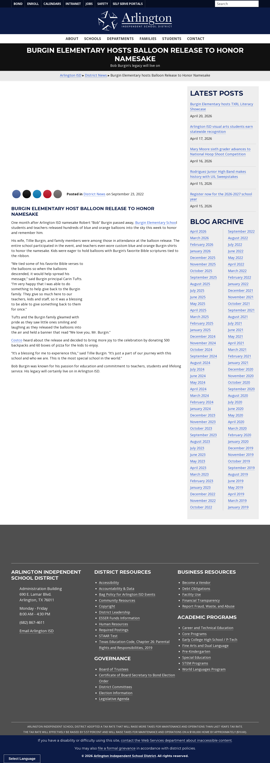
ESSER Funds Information (119, 618)
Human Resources (113, 624)
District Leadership (114, 612)
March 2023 (199, 474)
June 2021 (235, 330)
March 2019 (237, 500)
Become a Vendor (196, 582)
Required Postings (113, 630)
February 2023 (201, 481)
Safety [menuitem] (102, 4)
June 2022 (235, 251)
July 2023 (197, 448)
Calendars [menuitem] (52, 4)
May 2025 (197, 303)
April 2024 (198, 389)
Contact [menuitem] (195, 38)
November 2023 (203, 421)
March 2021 (237, 349)
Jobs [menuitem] (89, 4)
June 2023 (198, 454)
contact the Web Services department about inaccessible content (176, 740)
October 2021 (239, 303)
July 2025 (197, 290)
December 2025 (202, 257)
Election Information (115, 693)
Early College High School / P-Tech (209, 639)
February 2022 (239, 277)
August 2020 (238, 395)
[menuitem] (227, 548)
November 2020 (241, 376)
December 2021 (240, 290)
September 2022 (241, 231)
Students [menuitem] (171, 38)
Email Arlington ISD (37, 630)
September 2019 (241, 467)
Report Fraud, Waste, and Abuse (208, 606)
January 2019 (238, 507)
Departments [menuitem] (120, 38)
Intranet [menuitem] (73, 4)
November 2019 (241, 454)
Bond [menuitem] (18, 4)
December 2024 (202, 336)
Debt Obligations (196, 588)
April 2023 (198, 467)
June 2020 (235, 408)
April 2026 (198, 231)
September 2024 (203, 356)
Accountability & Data (116, 588)
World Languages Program (204, 669)
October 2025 (201, 270)
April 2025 (198, 310)
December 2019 (240, 448)
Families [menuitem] (148, 38)
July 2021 (235, 323)
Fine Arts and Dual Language (205, 645)
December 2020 (240, 369)
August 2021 (238, 316)
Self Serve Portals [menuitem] (128, 4)
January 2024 (200, 408)
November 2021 (241, 297)
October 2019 (239, 461)
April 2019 (236, 494)
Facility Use (191, 594)
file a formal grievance (117, 748)
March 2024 (199, 395)
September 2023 (203, 435)
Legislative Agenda (114, 698)
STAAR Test (108, 636)
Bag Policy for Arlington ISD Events (127, 594)
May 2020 (235, 415)
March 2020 (237, 428)
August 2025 (200, 284)
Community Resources (117, 600)
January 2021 (238, 362)
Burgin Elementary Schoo (155, 222)
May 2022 (235, 257)
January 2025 (200, 330)
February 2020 (239, 435)
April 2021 (236, 343)
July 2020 (235, 402)
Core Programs (194, 633)
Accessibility (109, 582)
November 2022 (203, 500)
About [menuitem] (72, 38)
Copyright (107, 606)
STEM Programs (195, 663)
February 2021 (239, 356)
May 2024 (197, 382)
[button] (258, 4)
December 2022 (202, 494)
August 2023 (200, 441)
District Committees (115, 687)
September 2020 (241, 389)
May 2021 (235, 336)
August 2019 (238, 474)
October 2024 (201, 349)
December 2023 (202, 415)
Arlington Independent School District (125, 756)
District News (94, 194)
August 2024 (200, 362)
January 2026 (200, 251)
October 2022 (201, 507)
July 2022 (235, 244)
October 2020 (239, 382)
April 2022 (236, 264)
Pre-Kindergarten (196, 651)
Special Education (196, 657)
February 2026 (201, 244)
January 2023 (200, 487)
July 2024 (197, 369)
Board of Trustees (113, 669)
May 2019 (235, 487)
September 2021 (241, 310)
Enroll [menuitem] (33, 4)
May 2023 (197, 461)
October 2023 (201, 428)
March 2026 (199, 238)
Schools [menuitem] (92, 38)
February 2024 (201, 402)
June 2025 (198, 297)
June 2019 (235, 481)
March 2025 (199, 316)
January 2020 (238, 441)
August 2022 (238, 238)
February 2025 (201, 323)
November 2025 (203, 264)
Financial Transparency (201, 600)
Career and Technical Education (207, 627)
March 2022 (237, 270)
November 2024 (203, 343)
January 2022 (238, 284)
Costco (16, 340)
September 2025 (203, 277)
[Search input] (236, 4)
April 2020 (236, 421)
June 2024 (198, 376)
